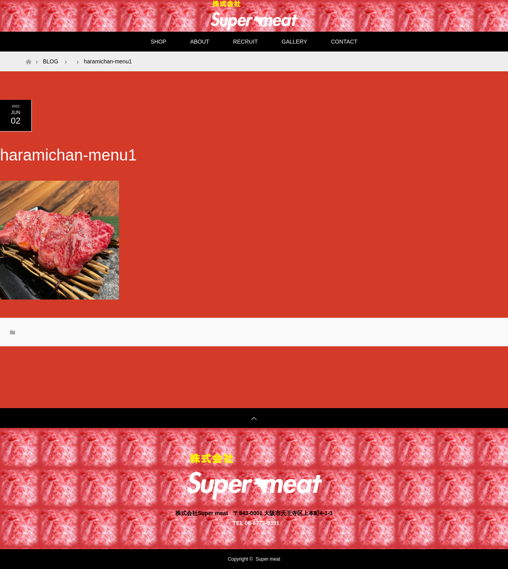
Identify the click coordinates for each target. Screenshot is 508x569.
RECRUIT (245, 41)
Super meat (268, 559)
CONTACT (344, 41)
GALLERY (294, 41)
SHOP (158, 41)
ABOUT (199, 41)
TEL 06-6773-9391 (256, 523)
